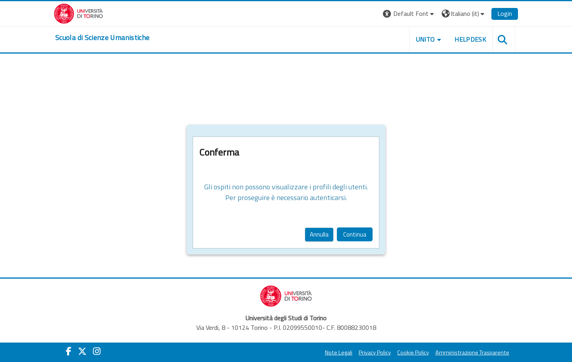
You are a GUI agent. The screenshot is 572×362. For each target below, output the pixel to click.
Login (504, 13)
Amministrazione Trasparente (472, 352)
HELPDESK (470, 39)
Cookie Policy (413, 352)
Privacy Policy (375, 352)
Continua (354, 234)
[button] (409, 14)
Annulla (319, 234)
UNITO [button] (425, 39)
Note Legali (338, 352)
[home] (102, 37)
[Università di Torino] (78, 12)
